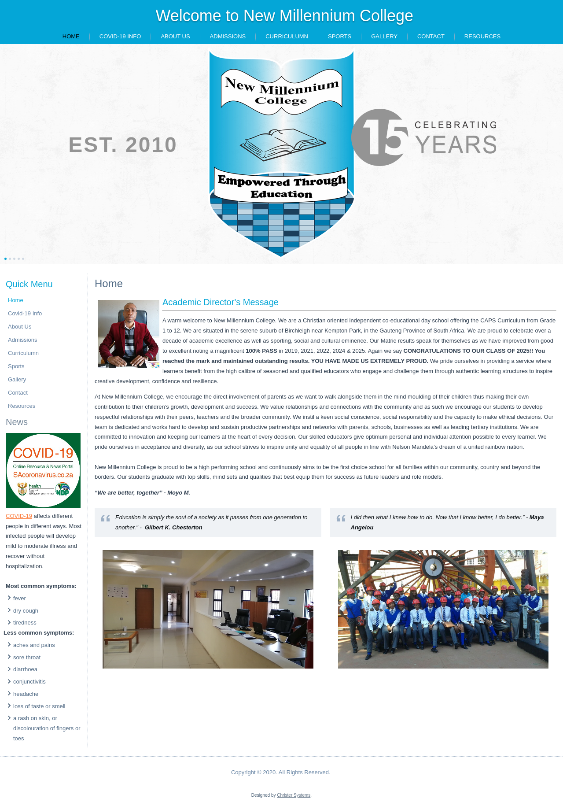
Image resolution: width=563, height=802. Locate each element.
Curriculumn (286, 36)
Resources (482, 36)
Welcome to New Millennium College (284, 16)
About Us (175, 36)
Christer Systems (293, 795)
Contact (431, 36)
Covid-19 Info (120, 36)
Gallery (384, 36)
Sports (339, 36)
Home (71, 36)
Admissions (228, 36)
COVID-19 (19, 516)
